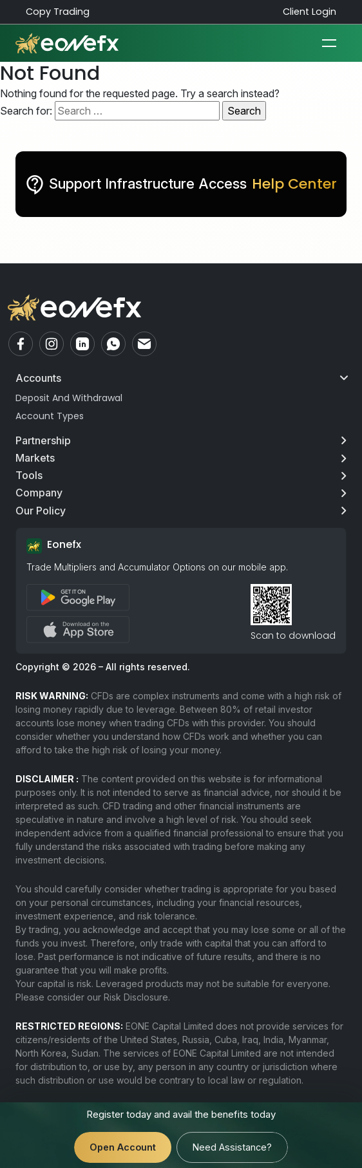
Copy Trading (58, 11)
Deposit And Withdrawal (68, 397)
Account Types (49, 416)
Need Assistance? (232, 1147)
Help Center (294, 184)
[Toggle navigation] (329, 43)
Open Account (123, 1147)
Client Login (309, 11)
